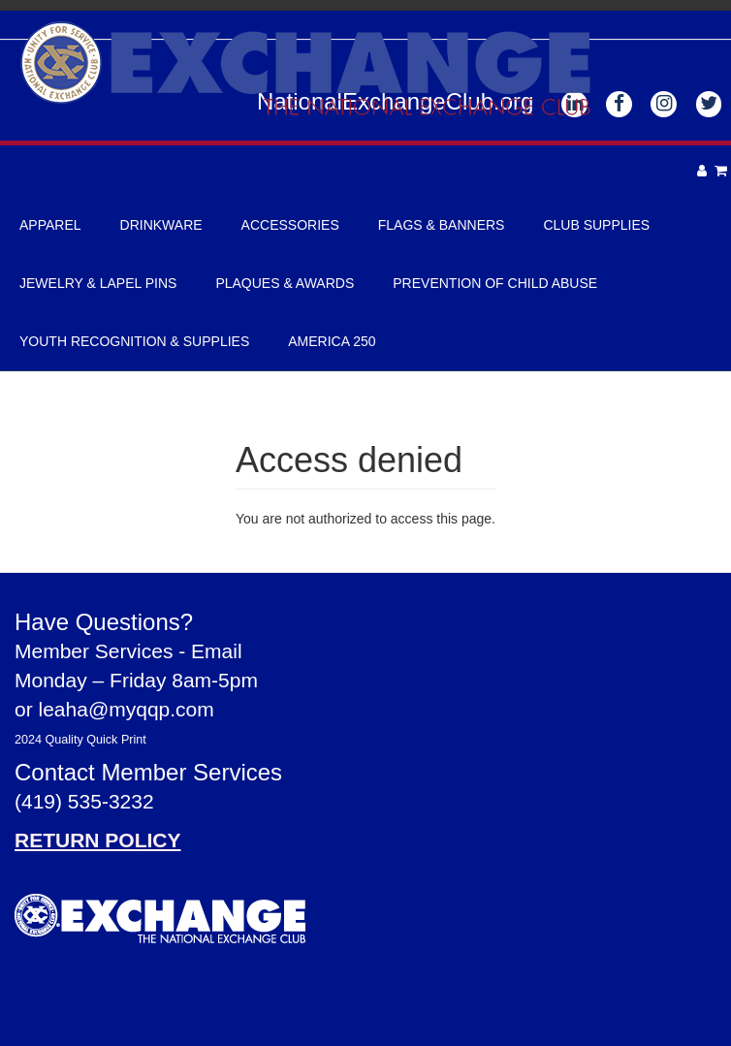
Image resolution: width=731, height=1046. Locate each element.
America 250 (331, 341)
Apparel (50, 225)
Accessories (290, 225)
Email (216, 651)
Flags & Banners (441, 225)
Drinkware (161, 225)
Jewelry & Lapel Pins (97, 283)
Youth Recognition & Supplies (134, 341)
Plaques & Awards (284, 283)
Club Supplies (596, 225)
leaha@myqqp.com (126, 709)
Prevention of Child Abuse (495, 283)
